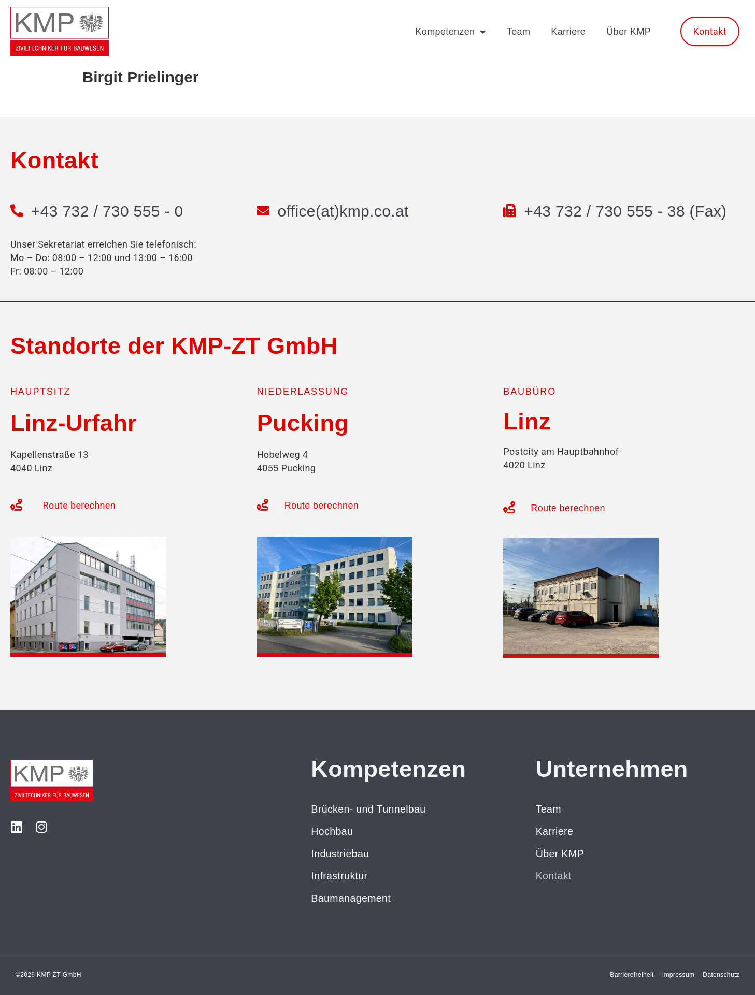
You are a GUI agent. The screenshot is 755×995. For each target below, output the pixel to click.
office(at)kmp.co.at (343, 211)
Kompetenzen (450, 31)
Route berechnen (79, 505)
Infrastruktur (339, 876)
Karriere (568, 31)
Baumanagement (351, 898)
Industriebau (340, 853)
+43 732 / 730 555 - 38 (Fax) (625, 211)
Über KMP (628, 31)
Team (518, 31)
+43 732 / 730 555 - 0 (108, 211)
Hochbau (332, 831)
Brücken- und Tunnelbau (369, 809)
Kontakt (554, 876)
